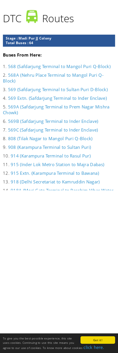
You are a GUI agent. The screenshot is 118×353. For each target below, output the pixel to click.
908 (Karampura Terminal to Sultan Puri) (49, 147)
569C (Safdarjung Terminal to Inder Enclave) (53, 130)
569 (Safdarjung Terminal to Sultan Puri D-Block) (58, 89)
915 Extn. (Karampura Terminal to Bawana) (55, 173)
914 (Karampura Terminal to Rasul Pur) (51, 156)
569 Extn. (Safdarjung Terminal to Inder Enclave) (57, 98)
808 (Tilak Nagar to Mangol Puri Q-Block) (50, 138)
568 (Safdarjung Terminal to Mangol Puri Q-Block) (59, 66)
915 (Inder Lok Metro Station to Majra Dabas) (57, 164)
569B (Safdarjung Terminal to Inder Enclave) (53, 121)
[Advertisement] (59, 264)
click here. (93, 347)
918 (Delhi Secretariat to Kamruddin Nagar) (55, 182)
